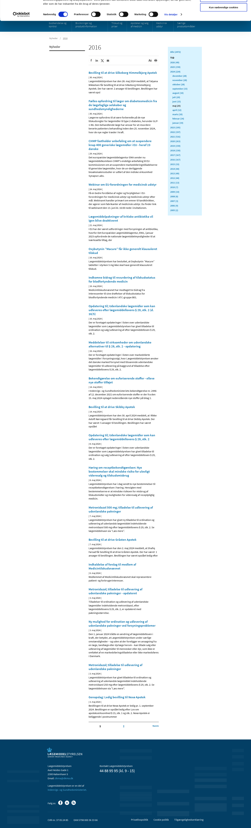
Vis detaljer (171, 34)
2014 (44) (174, 168)
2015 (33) (174, 164)
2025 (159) (175, 67)
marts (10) (177, 114)
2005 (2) (174, 210)
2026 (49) (174, 62)
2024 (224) (175, 71)
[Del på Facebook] (91, 60)
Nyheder (54, 47)
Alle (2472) (175, 51)
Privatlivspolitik (139, 819)
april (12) (176, 110)
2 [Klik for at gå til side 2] (123, 726)
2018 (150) (175, 150)
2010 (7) (174, 187)
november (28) (179, 80)
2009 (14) (174, 191)
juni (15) (176, 101)
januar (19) (177, 122)
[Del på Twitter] (102, 60)
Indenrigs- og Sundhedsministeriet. (67, 789)
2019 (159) (175, 145)
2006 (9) (174, 205)
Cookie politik (161, 819)
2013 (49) (174, 173)
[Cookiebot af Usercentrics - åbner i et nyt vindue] (21, 34)
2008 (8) (174, 196)
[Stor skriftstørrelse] (150, 60)
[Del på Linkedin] (96, 60)
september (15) (180, 88)
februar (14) (178, 118)
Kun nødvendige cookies (223, 27)
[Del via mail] (108, 60)
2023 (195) (175, 127)
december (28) (179, 75)
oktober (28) (178, 84)
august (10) (178, 92)
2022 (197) (175, 132)
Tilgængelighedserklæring (188, 819)
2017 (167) (175, 155)
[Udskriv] (155, 60)
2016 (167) (175, 159)
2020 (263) (175, 141)
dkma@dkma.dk (64, 778)
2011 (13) (174, 182)
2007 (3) (174, 201)
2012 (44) (174, 178)
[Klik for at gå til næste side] (156, 725)
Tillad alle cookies (223, 8)
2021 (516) (175, 136)
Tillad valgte (223, 17)
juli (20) (176, 97)
